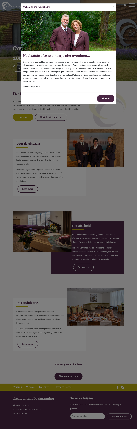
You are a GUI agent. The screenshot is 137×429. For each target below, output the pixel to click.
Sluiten (105, 98)
